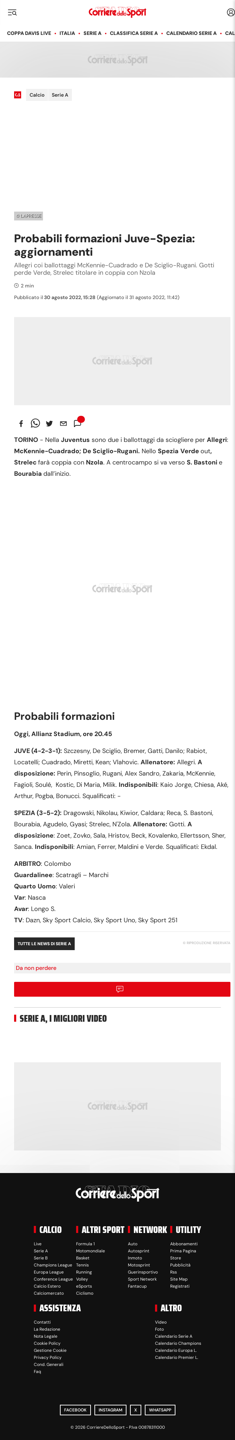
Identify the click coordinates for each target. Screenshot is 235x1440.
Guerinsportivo (143, 1272)
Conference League (53, 1279)
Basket (82, 1258)
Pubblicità (180, 1265)
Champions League (53, 1265)
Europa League (49, 1272)
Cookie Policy (47, 1343)
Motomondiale (90, 1251)
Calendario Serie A (191, 33)
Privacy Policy (48, 1357)
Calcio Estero (47, 1286)
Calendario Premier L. (176, 1357)
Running (84, 1272)
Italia (67, 33)
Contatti (42, 1322)
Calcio (37, 95)
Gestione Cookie (50, 1350)
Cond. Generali (48, 1364)
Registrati (180, 1286)
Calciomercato (49, 1293)
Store (175, 1258)
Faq (37, 1371)
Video (161, 1322)
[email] (63, 424)
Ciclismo (84, 1293)
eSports (84, 1286)
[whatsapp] (35, 424)
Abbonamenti (184, 1244)
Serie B (41, 1258)
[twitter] (49, 424)
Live (38, 1244)
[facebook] (21, 424)
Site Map (179, 1279)
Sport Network (142, 1279)
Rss (173, 1272)
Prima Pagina (183, 1251)
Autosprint (138, 1251)
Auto (132, 1244)
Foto (159, 1329)
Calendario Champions (178, 1343)
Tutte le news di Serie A (44, 944)
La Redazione (47, 1329)
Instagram (110, 1410)
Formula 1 (85, 1244)
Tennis (82, 1265)
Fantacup (137, 1286)
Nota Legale (45, 1336)
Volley (82, 1279)
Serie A (92, 33)
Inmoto (135, 1258)
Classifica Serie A (134, 33)
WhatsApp (160, 1410)
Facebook (75, 1410)
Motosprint (139, 1265)
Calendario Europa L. (176, 1350)
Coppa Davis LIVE (29, 33)
